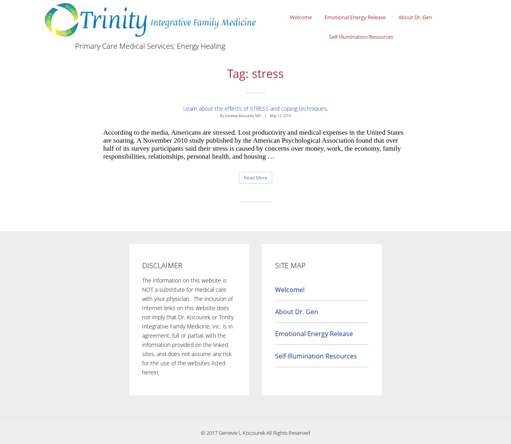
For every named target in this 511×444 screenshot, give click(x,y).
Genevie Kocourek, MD (243, 115)
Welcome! (290, 289)
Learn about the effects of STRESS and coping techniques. (255, 108)
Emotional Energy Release (355, 17)
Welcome (301, 17)
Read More (258, 178)
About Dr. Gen (415, 17)
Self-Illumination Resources (361, 36)
